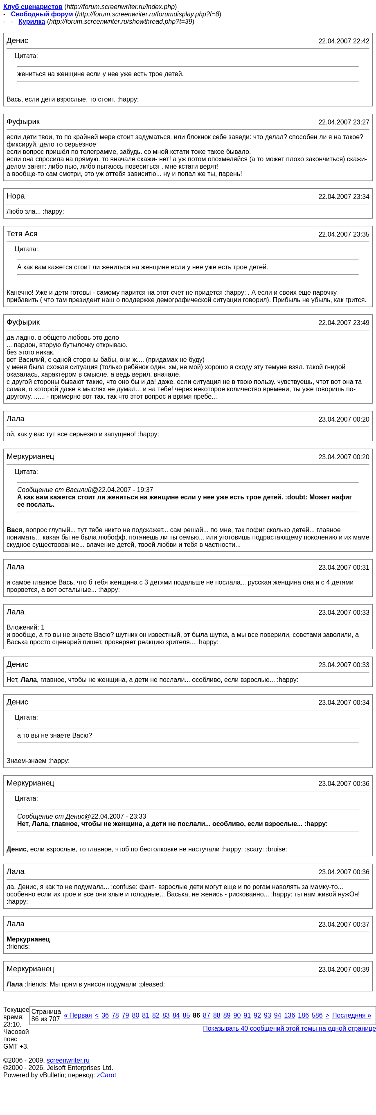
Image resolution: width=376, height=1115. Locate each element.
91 (247, 1015)
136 (289, 1015)
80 (136, 1015)
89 (227, 1015)
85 (186, 1015)
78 (115, 1015)
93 (267, 1015)
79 (125, 1015)
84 (176, 1015)
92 (257, 1015)
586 (317, 1015)
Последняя (351, 1015)
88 (217, 1015)
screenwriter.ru (68, 1060)
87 (206, 1015)
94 (277, 1015)
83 (166, 1015)
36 (105, 1015)
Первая (78, 1015)
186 (303, 1015)
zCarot (106, 1075)
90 (237, 1015)
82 (156, 1015)
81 (145, 1015)
